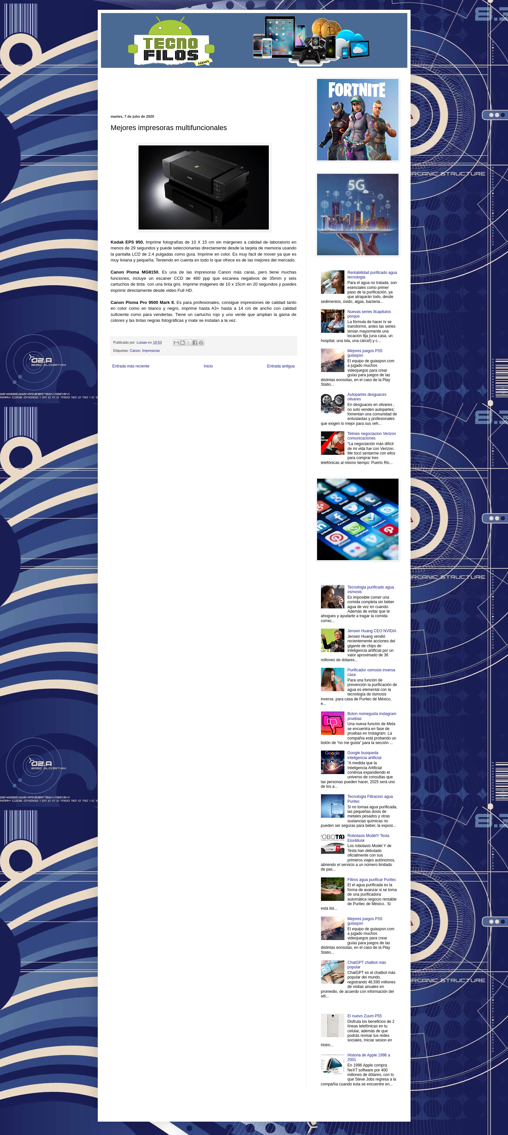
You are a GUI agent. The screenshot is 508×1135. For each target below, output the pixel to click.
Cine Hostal (219, 387)
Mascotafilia (129, 392)
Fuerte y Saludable (178, 387)
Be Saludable (145, 381)
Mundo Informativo (152, 392)
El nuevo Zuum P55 (364, 1016)
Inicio (208, 366)
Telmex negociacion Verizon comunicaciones (371, 436)
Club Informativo (221, 381)
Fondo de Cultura (245, 381)
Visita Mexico (221, 392)
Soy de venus (154, 387)
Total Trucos (201, 387)
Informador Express (194, 381)
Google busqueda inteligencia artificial (364, 755)
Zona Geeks (268, 381)
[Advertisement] (187, 87)
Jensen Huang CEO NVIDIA (371, 631)
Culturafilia (265, 392)
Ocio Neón (135, 387)
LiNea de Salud (167, 381)
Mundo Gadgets (240, 387)
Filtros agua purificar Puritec (371, 879)
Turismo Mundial (179, 392)
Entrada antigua (281, 366)
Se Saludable (201, 392)
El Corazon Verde (244, 392)
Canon (135, 350)
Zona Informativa (123, 381)
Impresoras (151, 350)
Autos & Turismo (265, 387)
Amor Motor (282, 392)
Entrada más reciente (131, 366)
